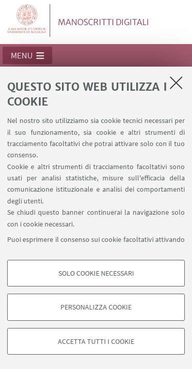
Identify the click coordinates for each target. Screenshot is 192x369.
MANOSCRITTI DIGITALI (103, 22)
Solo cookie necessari (96, 273)
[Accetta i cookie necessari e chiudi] (176, 82)
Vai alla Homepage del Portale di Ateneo (27, 20)
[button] (27, 55)
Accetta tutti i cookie (96, 341)
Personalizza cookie (96, 307)
